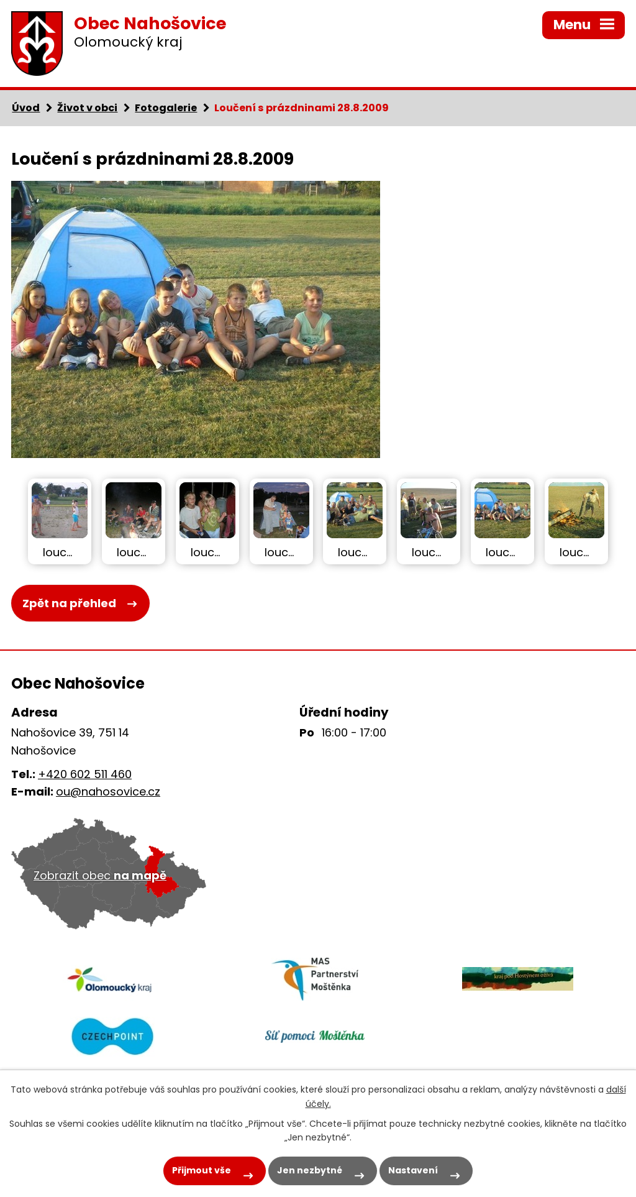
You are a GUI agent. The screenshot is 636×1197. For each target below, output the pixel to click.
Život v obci (87, 108)
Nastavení (413, 1170)
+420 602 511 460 (85, 774)
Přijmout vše (201, 1170)
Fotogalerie (166, 108)
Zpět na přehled (69, 603)
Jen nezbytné (309, 1170)
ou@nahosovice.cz (108, 791)
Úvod (26, 108)
